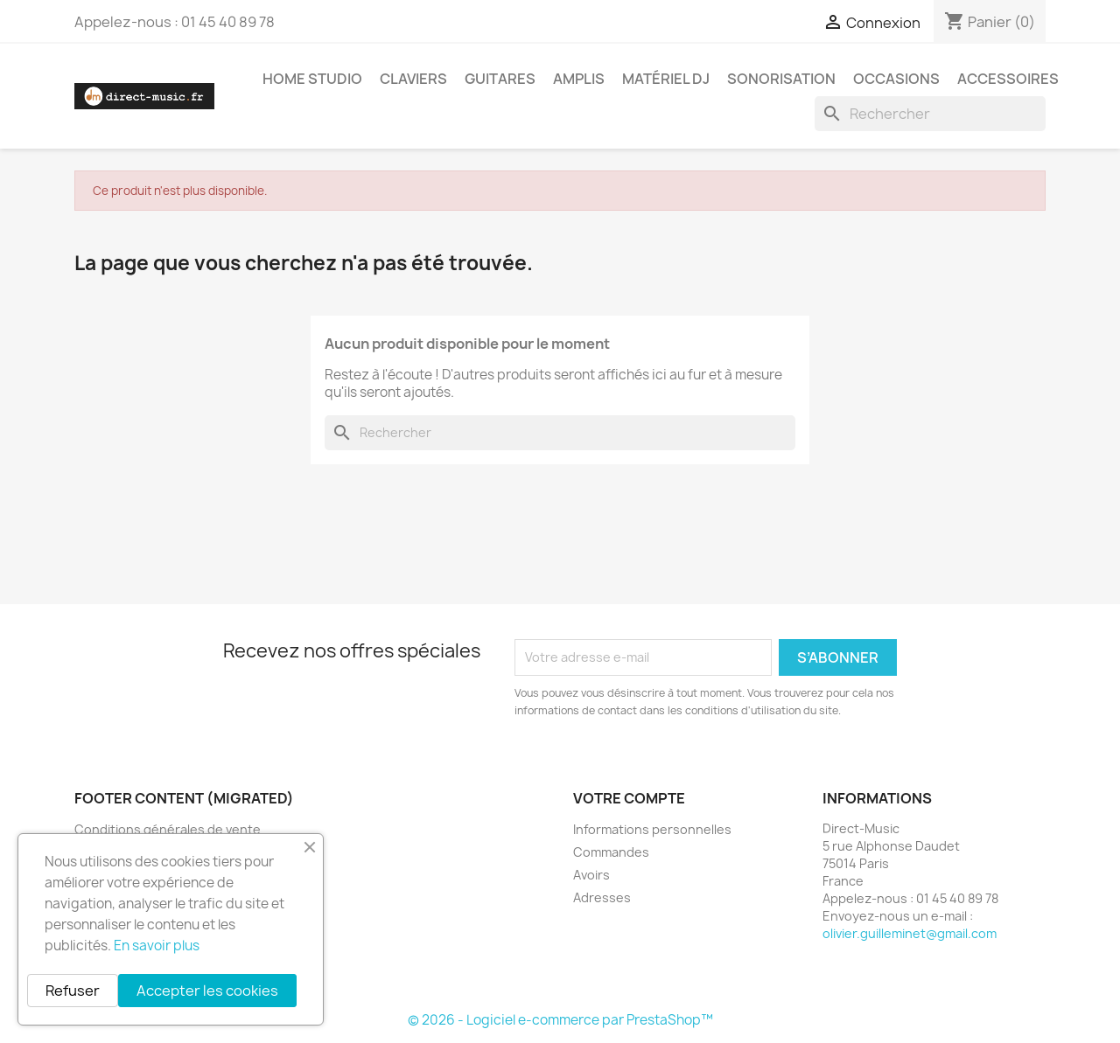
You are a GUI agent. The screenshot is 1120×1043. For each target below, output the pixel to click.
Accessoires (1008, 78)
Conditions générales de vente (167, 829)
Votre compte (629, 798)
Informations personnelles (652, 829)
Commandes (611, 852)
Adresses (602, 897)
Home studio (312, 78)
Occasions (896, 78)
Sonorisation (781, 78)
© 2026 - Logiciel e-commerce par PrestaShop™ (560, 1020)
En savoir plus (157, 945)
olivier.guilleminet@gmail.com (909, 933)
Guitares (500, 78)
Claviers (413, 78)
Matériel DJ (666, 78)
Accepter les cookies (207, 990)
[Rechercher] (930, 113)
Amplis (579, 78)
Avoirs (591, 874)
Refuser (73, 990)
